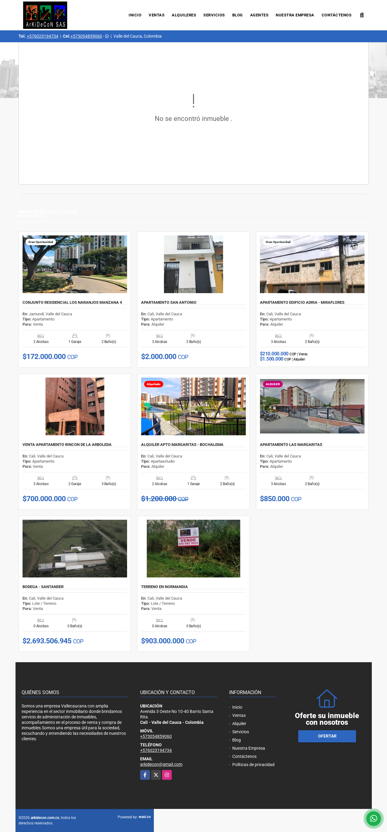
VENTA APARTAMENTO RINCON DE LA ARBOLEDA (67, 445)
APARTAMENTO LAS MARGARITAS (291, 445)
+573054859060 (86, 36)
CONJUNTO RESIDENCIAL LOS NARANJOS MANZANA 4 (72, 302)
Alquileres (184, 15)
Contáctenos (337, 15)
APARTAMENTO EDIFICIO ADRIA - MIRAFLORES (302, 302)
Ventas (156, 15)
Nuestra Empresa (295, 15)
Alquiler (239, 723)
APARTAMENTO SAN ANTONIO (168, 302)
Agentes (259, 15)
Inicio (135, 15)
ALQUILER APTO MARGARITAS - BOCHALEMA (182, 445)
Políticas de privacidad (253, 764)
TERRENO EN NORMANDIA (164, 587)
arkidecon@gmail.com (161, 764)
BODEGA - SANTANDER (43, 587)
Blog (237, 15)
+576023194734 (42, 36)
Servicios (214, 15)
